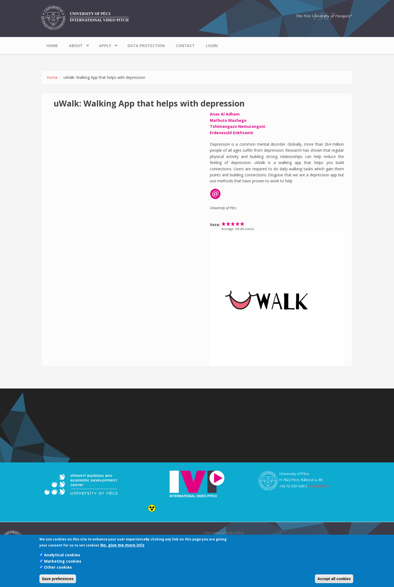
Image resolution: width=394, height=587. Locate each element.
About (76, 45)
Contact (185, 45)
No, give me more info (122, 545)
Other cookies (58, 567)
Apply (105, 45)
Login (212, 45)
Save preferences (58, 579)
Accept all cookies (334, 579)
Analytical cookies (62, 554)
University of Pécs (90, 14)
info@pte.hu (318, 486)
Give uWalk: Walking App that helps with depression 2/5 (228, 224)
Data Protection (146, 45)
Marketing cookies (62, 561)
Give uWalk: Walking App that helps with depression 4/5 (237, 224)
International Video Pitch (99, 20)
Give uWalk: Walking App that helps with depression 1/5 (223, 224)
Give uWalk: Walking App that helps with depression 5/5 (242, 224)
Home (52, 45)
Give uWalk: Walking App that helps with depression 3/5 (233, 224)
